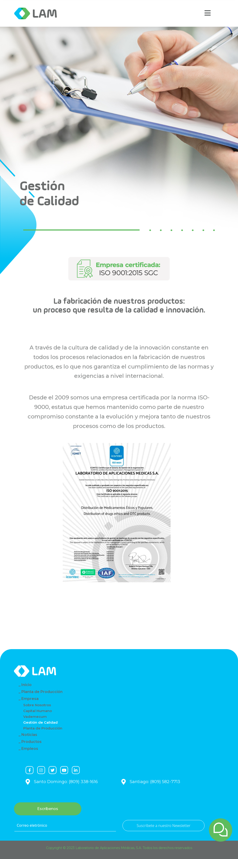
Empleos (29, 748)
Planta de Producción (42, 692)
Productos (31, 741)
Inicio (26, 685)
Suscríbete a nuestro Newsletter (163, 825)
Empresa (30, 698)
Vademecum (35, 716)
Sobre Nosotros (37, 705)
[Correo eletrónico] (65, 825)
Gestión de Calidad (40, 722)
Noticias (29, 734)
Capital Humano (37, 711)
